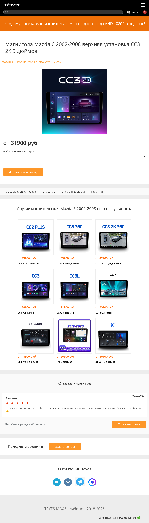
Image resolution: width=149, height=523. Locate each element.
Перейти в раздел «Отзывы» (25, 424)
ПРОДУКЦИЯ (7, 62)
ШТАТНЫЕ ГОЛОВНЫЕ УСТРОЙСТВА (34, 62)
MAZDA (57, 62)
